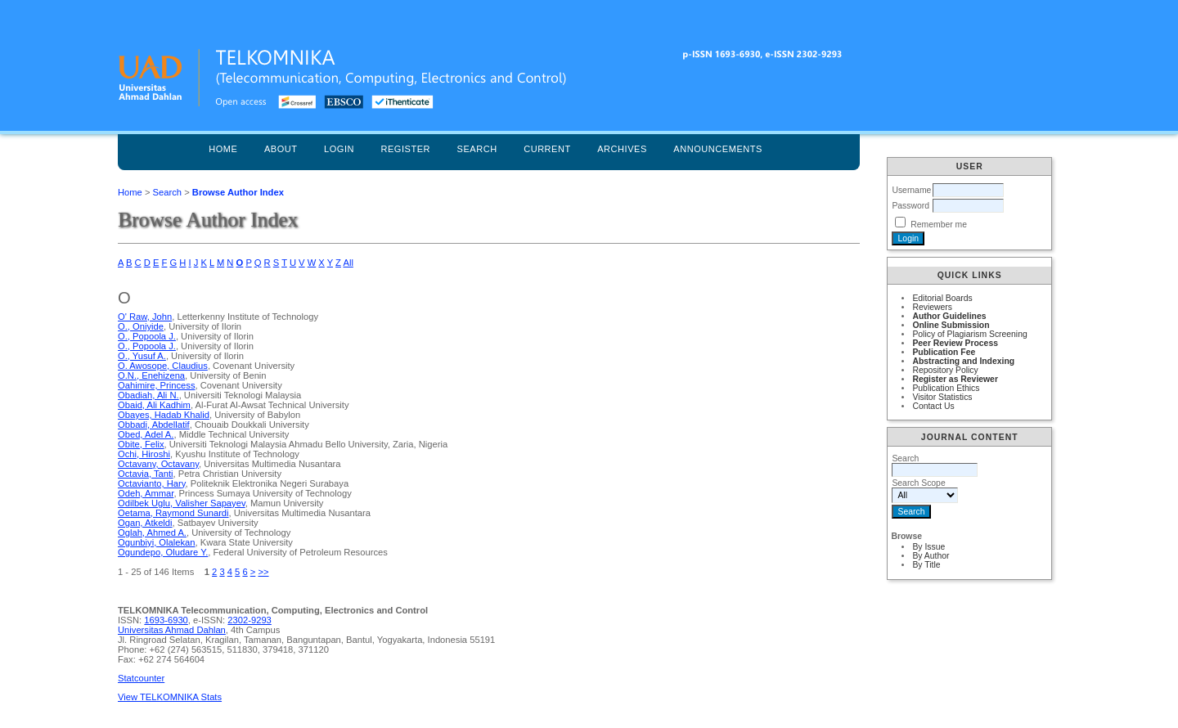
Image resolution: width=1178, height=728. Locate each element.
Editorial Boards (942, 298)
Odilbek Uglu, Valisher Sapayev (181, 503)
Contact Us (933, 406)
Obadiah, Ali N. (148, 395)
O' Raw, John (145, 316)
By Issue (928, 546)
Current (547, 149)
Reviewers (932, 307)
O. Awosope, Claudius (163, 366)
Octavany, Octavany (158, 464)
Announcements (717, 149)
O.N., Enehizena (151, 375)
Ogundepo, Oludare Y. (163, 552)
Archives (622, 149)
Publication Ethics (945, 388)
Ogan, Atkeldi (145, 523)
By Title (926, 564)
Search (477, 149)
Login (339, 149)
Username (911, 190)
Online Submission (950, 325)
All (348, 262)
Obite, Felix (141, 444)
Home (223, 149)
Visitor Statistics (942, 397)
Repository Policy (945, 370)
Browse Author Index (238, 192)
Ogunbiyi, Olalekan (157, 542)
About (281, 149)
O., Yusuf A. (142, 356)
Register (405, 149)
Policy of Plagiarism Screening (969, 334)
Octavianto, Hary (152, 483)
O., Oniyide (141, 326)
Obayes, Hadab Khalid (163, 415)
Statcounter (141, 678)
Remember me (938, 224)
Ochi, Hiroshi (144, 454)
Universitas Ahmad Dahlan (172, 630)
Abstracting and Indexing (963, 361)
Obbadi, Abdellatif (154, 424)
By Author (930, 555)
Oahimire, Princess (157, 385)
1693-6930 (166, 620)
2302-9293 (249, 620)
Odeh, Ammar (145, 493)
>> (263, 572)
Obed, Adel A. (145, 434)
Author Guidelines (949, 316)
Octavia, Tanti (145, 474)
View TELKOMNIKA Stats (170, 697)
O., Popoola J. (147, 336)
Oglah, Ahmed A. (152, 532)
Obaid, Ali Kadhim (154, 405)
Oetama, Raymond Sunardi (173, 513)
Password (910, 205)
